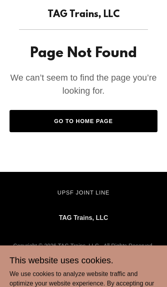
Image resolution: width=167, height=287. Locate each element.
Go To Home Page (83, 121)
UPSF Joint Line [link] (83, 192)
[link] (84, 15)
